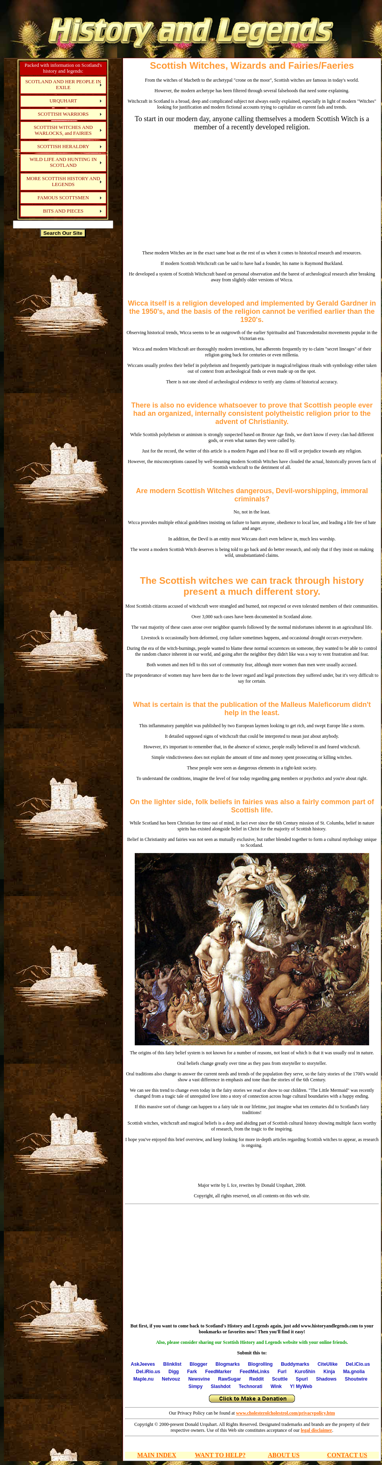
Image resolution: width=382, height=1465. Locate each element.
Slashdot (221, 1386)
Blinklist (172, 1364)
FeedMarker (218, 1371)
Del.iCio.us (358, 1364)
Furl (282, 1371)
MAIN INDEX (156, 1455)
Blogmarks (228, 1364)
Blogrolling (260, 1364)
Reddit (256, 1379)
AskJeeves (143, 1364)
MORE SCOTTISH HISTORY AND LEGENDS (63, 181)
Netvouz (171, 1379)
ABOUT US (284, 1455)
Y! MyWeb (301, 1386)
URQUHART (63, 101)
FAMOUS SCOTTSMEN (63, 197)
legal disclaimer (316, 1430)
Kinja (329, 1371)
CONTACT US (347, 1455)
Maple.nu (143, 1379)
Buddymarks (295, 1364)
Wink (276, 1386)
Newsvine (199, 1379)
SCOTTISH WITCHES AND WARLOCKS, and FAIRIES (63, 130)
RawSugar (229, 1379)
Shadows (326, 1379)
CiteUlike (327, 1364)
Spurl (302, 1379)
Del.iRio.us (148, 1371)
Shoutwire (356, 1379)
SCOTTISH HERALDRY (63, 146)
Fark (192, 1371)
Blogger (198, 1364)
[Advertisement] (63, 361)
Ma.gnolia (353, 1371)
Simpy (196, 1386)
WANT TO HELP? (220, 1455)
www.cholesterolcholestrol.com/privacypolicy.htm (285, 1413)
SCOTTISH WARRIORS (63, 114)
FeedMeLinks (255, 1371)
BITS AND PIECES (63, 211)
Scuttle (279, 1379)
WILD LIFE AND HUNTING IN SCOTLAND (63, 162)
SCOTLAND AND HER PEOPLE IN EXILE (63, 84)
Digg (173, 1371)
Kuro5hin (305, 1371)
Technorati (250, 1386)
